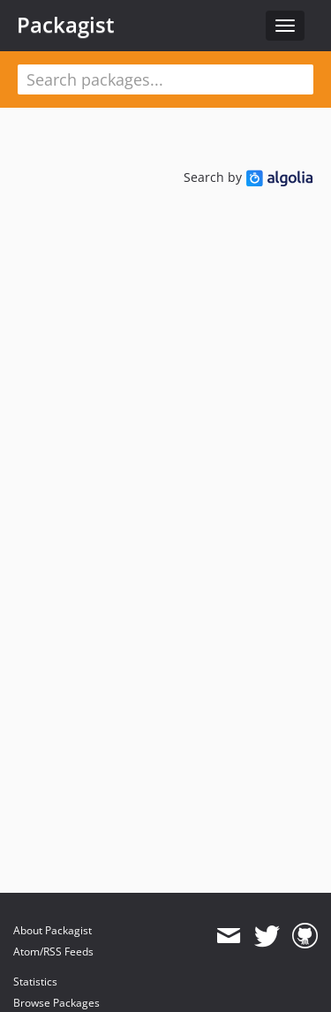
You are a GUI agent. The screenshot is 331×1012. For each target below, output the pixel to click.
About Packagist (52, 930)
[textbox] (165, 79)
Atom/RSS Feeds (53, 951)
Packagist (66, 25)
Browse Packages (56, 1002)
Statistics (35, 981)
